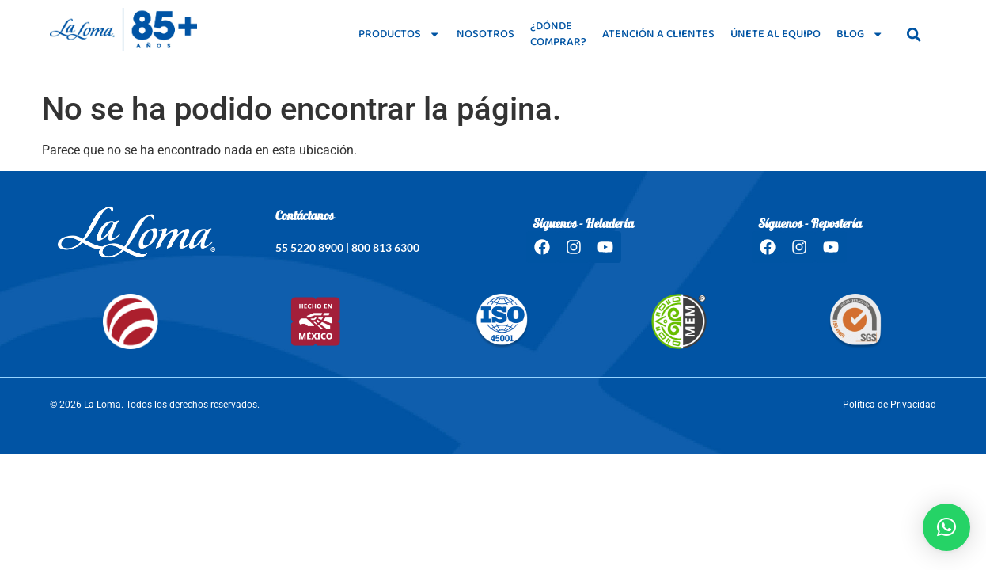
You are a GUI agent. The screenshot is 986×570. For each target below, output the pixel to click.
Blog (859, 34)
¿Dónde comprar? (558, 34)
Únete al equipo (775, 34)
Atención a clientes (658, 34)
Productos (399, 34)
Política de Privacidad (889, 404)
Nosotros (485, 34)
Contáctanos (304, 217)
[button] (946, 527)
